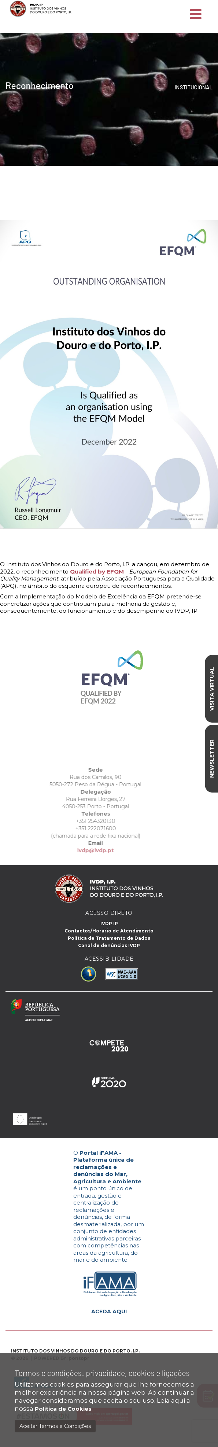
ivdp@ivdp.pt (79, 850)
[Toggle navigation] (196, 14)
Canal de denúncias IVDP (109, 945)
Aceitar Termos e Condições (55, 1426)
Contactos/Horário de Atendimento (109, 931)
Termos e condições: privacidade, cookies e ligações (102, 1372)
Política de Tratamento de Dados (109, 938)
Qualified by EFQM (97, 571)
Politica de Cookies (63, 1408)
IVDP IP (109, 923)
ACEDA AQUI (109, 1311)
